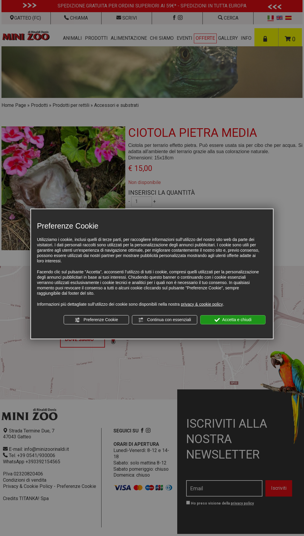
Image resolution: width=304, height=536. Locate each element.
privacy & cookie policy (202, 304)
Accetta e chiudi (232, 320)
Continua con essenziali (164, 320)
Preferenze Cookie (96, 320)
